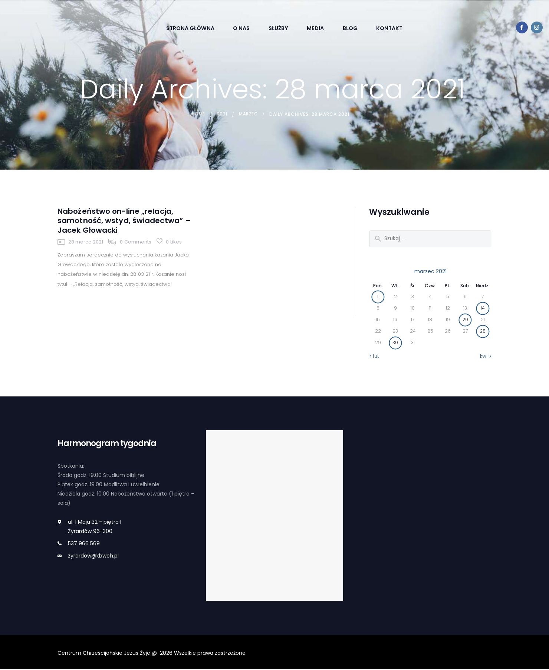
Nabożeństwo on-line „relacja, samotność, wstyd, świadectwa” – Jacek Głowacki (124, 230)
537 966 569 (84, 544)
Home (197, 114)
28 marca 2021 (85, 260)
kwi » (486, 356)
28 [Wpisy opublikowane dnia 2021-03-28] (483, 332)
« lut (374, 356)
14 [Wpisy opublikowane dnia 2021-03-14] (483, 308)
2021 (221, 114)
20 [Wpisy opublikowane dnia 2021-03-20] (465, 320)
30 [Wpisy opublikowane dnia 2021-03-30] (395, 343)
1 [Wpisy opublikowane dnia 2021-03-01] (377, 297)
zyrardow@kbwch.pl (93, 556)
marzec (249, 114)
